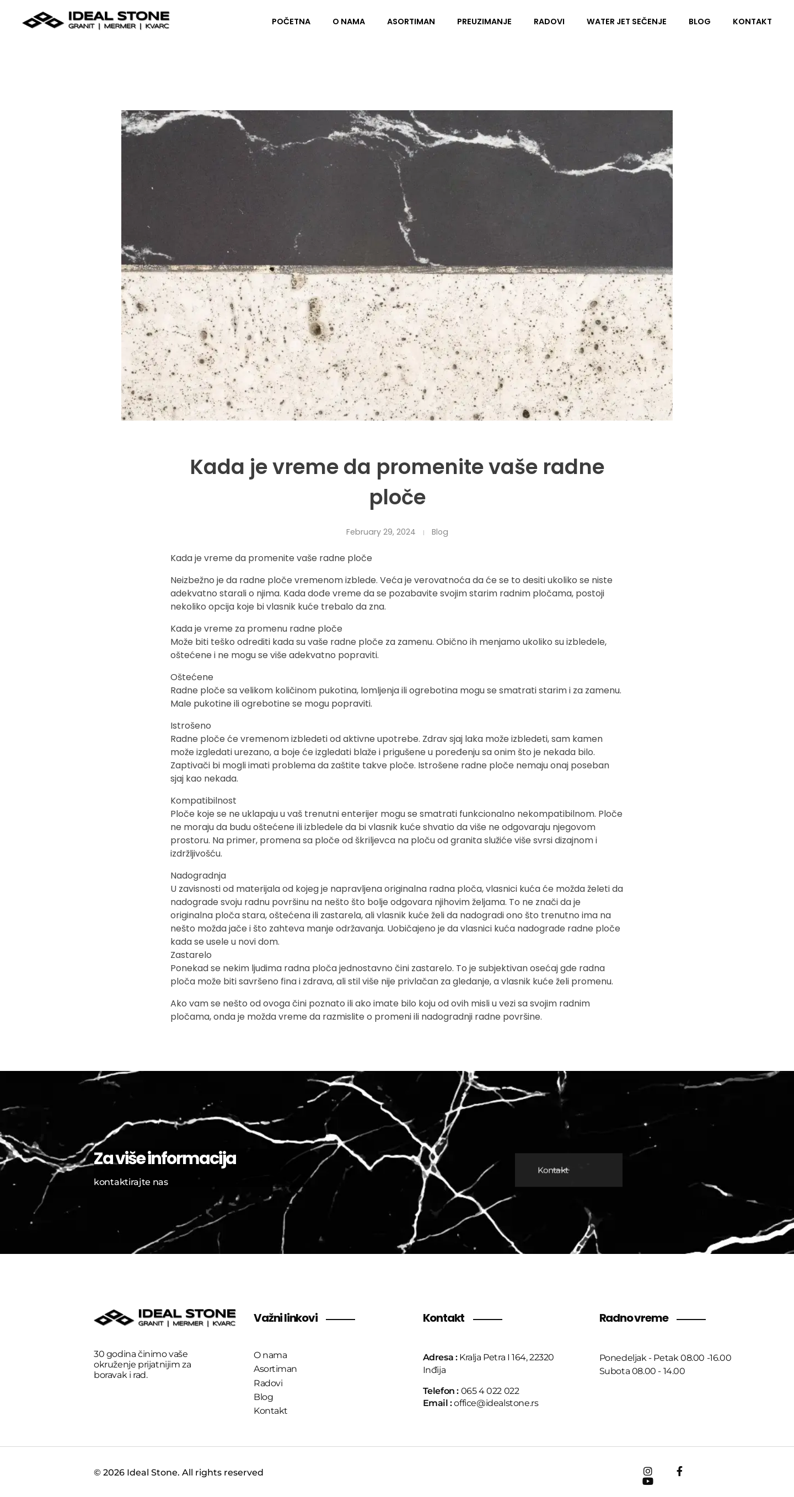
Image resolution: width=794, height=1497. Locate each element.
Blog (440, 531)
